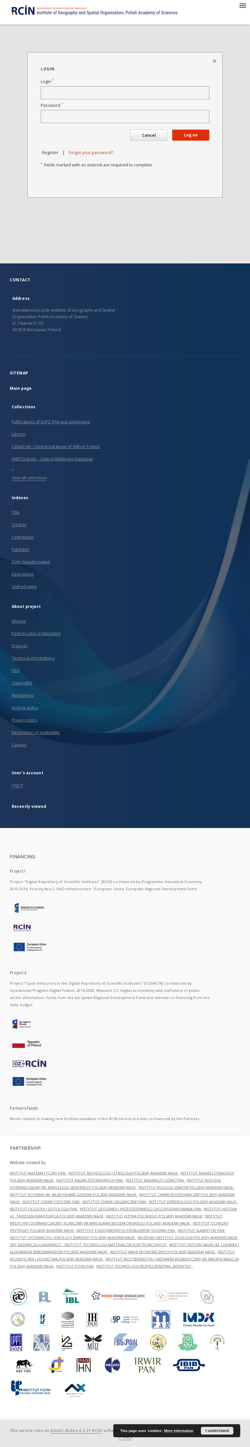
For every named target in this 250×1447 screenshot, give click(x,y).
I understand (217, 1430)
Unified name (24, 586)
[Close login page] (215, 60)
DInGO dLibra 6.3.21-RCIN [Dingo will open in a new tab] (76, 1430)
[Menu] (242, 5)
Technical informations (33, 658)
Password (52, 105)
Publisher (20, 549)
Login (47, 81)
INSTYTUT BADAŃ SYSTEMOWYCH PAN (90, 1180)
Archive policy (25, 707)
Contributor (23, 537)
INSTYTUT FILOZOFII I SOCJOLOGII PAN (44, 1208)
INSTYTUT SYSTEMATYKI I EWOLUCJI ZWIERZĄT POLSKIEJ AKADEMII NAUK (73, 1237)
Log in (17, 785)
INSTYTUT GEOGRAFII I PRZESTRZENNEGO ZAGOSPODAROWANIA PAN (141, 1208)
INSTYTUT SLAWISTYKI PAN (201, 1230)
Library (18, 434)
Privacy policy (24, 720)
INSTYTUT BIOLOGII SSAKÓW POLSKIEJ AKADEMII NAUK (186, 1187)
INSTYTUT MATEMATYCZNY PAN (38, 1173)
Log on (191, 135)
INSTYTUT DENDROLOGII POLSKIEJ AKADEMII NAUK (193, 1201)
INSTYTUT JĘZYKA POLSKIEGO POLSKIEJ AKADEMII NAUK (154, 1216)
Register (50, 152)
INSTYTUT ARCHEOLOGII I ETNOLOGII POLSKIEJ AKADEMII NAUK (123, 1173)
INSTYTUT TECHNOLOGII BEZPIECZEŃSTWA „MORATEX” (144, 1266)
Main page (21, 388)
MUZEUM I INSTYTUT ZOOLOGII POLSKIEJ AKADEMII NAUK (188, 1237)
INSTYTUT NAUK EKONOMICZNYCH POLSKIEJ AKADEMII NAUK (163, 1251)
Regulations (23, 695)
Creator (19, 524)
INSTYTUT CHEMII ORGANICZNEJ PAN (114, 1201)
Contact (19, 745)
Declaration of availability (36, 732)
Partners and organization (36, 633)
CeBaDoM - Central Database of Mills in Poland (56, 446)
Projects (19, 646)
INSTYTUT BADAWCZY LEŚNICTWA (155, 1180)
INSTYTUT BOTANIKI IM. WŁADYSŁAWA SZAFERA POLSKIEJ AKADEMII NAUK (73, 1194)
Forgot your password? (91, 152)
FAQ (16, 670)
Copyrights (22, 683)
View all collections (29, 478)
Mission (19, 621)
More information (178, 1431)
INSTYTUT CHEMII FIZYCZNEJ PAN (51, 1201)
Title (16, 512)
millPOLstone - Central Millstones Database (52, 459)
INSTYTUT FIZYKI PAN (75, 1266)
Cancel (149, 135)
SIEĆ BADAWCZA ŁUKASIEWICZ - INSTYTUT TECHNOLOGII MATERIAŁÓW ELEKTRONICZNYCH (88, 1244)
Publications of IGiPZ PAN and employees (51, 422)
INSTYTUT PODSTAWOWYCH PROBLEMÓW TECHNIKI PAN (126, 1230)
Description (23, 574)
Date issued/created (31, 562)
